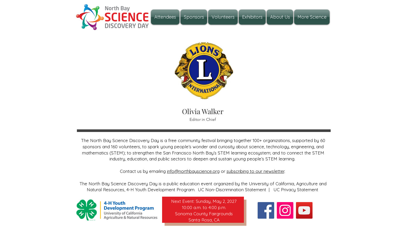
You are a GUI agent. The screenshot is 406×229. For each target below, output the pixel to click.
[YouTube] (304, 210)
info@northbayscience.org (193, 171)
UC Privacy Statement (295, 189)
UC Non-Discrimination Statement (232, 189)
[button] (280, 17)
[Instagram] (285, 210)
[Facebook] (266, 210)
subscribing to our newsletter (255, 171)
